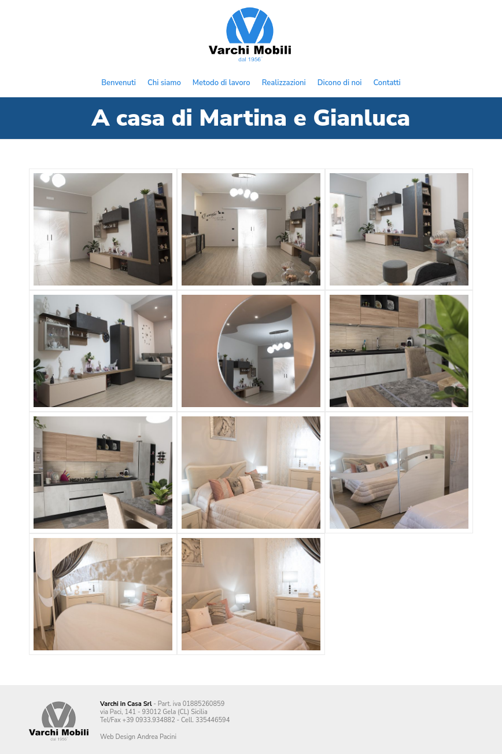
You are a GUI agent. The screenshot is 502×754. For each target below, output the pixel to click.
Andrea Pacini (156, 737)
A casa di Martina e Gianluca (251, 118)
